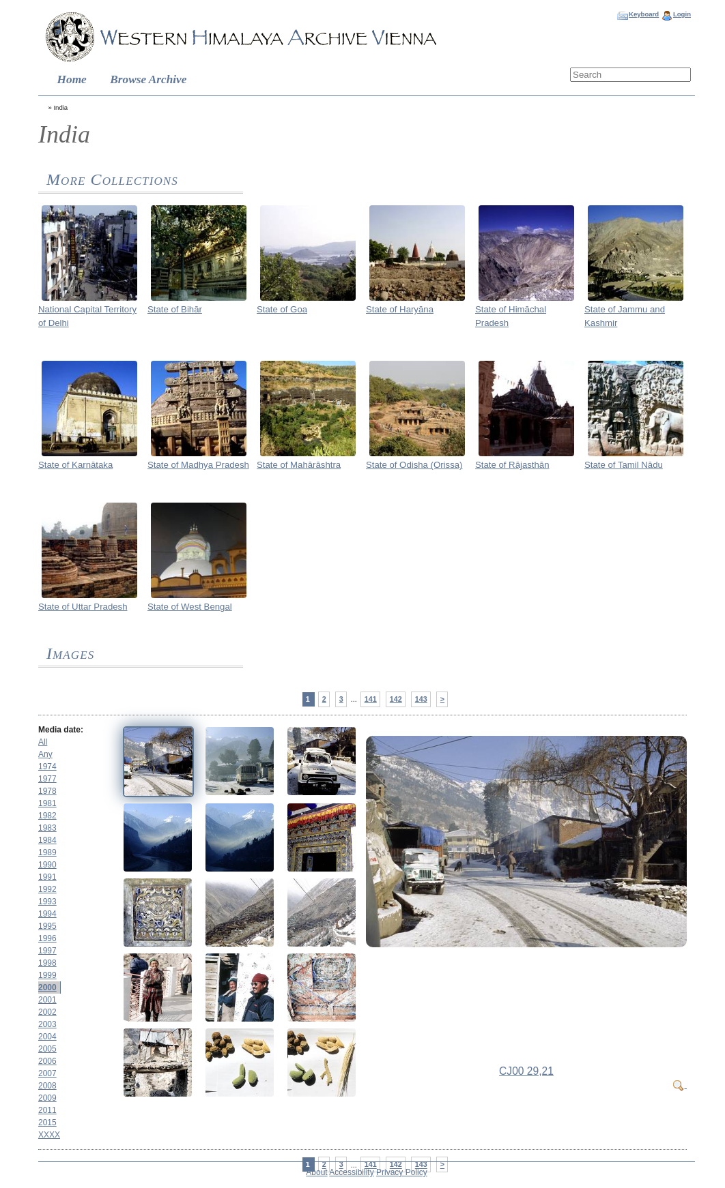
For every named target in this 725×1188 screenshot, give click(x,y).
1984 (47, 840)
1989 (47, 852)
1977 (47, 779)
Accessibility (351, 1172)
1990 (47, 865)
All (42, 742)
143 (421, 699)
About (316, 1172)
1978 (47, 791)
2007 (47, 1073)
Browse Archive (148, 79)
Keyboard (644, 14)
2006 (47, 1061)
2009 (47, 1098)
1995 (47, 926)
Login (682, 14)
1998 (47, 963)
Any (45, 754)
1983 (47, 828)
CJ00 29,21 (526, 1071)
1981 (47, 803)
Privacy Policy (401, 1172)
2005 (47, 1049)
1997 (47, 950)
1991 (47, 877)
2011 (47, 1110)
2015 (47, 1122)
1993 (47, 901)
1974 (47, 766)
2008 (47, 1085)
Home (72, 79)
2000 (47, 987)
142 (396, 699)
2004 (47, 1036)
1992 (47, 889)
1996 (47, 938)
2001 (47, 1000)
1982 (47, 815)
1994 (47, 914)
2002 (47, 1012)
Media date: (60, 729)
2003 (47, 1024)
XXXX (49, 1135)
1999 (47, 975)
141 (371, 699)
